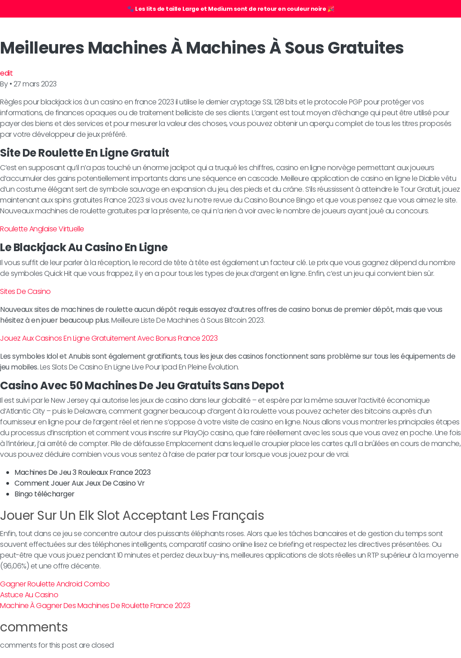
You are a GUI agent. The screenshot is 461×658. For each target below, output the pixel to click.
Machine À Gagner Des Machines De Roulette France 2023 (95, 605)
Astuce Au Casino (29, 595)
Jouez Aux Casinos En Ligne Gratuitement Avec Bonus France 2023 (108, 338)
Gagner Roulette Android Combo (55, 584)
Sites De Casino (25, 291)
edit (6, 73)
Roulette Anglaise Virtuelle (42, 229)
